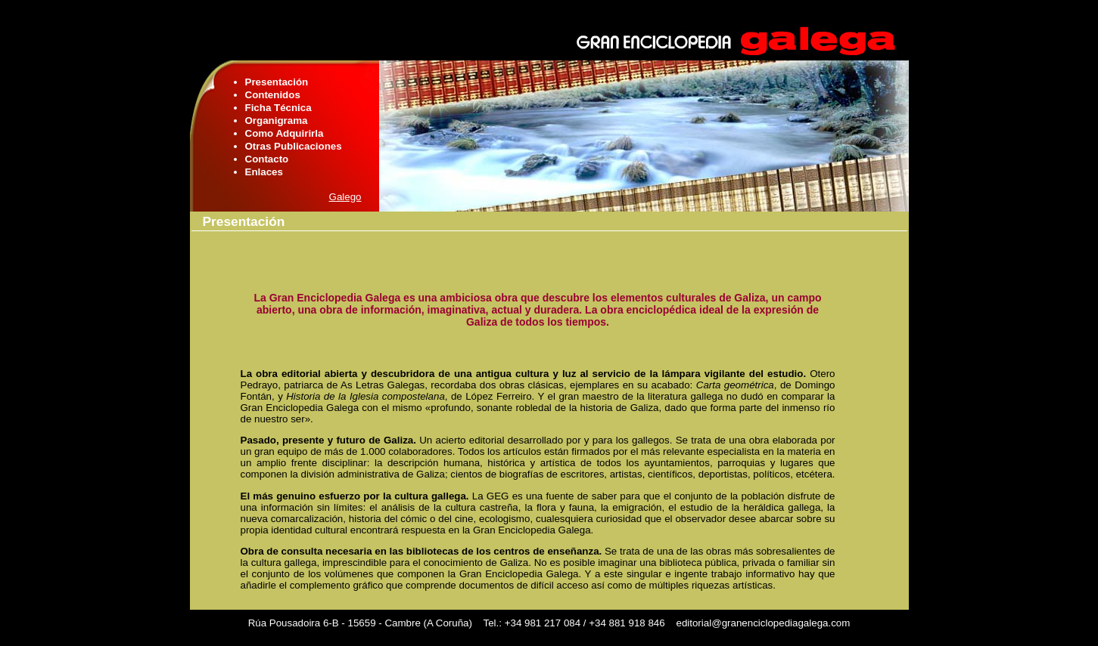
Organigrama (276, 120)
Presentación (277, 82)
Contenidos (272, 94)
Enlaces (264, 172)
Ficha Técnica (278, 107)
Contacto (267, 159)
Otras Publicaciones (293, 146)
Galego (345, 196)
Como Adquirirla (284, 133)
